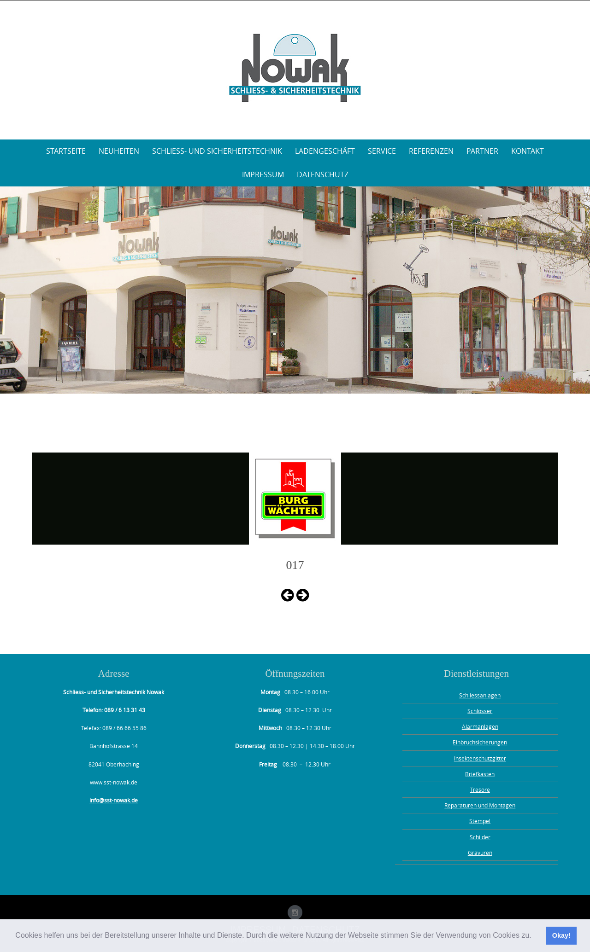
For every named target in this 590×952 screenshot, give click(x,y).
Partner (482, 151)
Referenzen (431, 151)
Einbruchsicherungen (480, 742)
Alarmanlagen (480, 726)
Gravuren (480, 852)
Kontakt (527, 151)
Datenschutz (322, 174)
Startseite (66, 151)
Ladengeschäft (325, 151)
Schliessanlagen (480, 695)
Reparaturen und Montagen (479, 805)
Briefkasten (480, 774)
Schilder (480, 837)
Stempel (479, 820)
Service (382, 151)
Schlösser (479, 710)
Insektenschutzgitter (480, 758)
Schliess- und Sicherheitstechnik (217, 151)
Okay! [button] (561, 935)
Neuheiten (119, 151)
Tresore (480, 789)
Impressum (263, 174)
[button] (534, 936)
